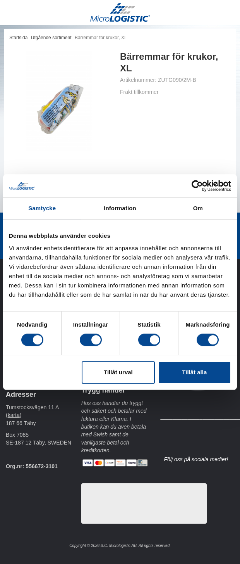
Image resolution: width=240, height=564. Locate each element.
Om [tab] (198, 208)
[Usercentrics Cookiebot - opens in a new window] (197, 186)
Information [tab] (120, 208)
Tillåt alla (194, 372)
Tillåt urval (118, 372)
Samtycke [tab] (42, 208)
